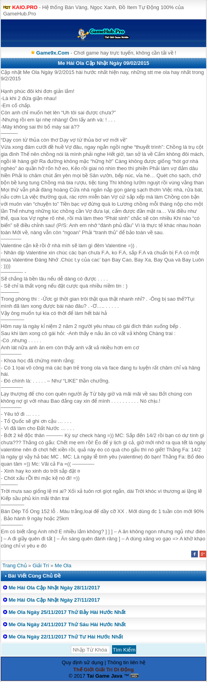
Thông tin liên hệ (126, 662)
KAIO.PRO (25, 7)
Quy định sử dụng (82, 662)
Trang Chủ (14, 565)
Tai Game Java (104, 676)
